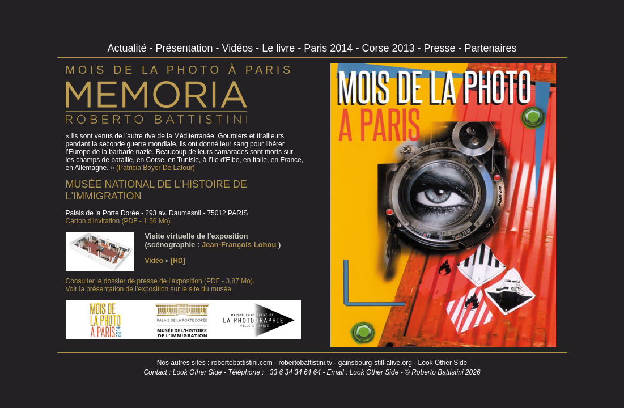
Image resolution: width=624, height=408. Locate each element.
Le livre (280, 48)
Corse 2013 (389, 48)
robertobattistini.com (242, 363)
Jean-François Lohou (240, 244)
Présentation (186, 48)
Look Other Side (443, 363)
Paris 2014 (329, 48)
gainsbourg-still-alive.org (375, 363)
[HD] (178, 261)
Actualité (128, 48)
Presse (440, 48)
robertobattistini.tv (305, 363)
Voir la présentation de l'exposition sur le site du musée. (150, 289)
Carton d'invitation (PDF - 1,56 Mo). (119, 221)
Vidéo (155, 261)
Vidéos (239, 48)
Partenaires (490, 48)
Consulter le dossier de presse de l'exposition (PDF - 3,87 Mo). (160, 281)
